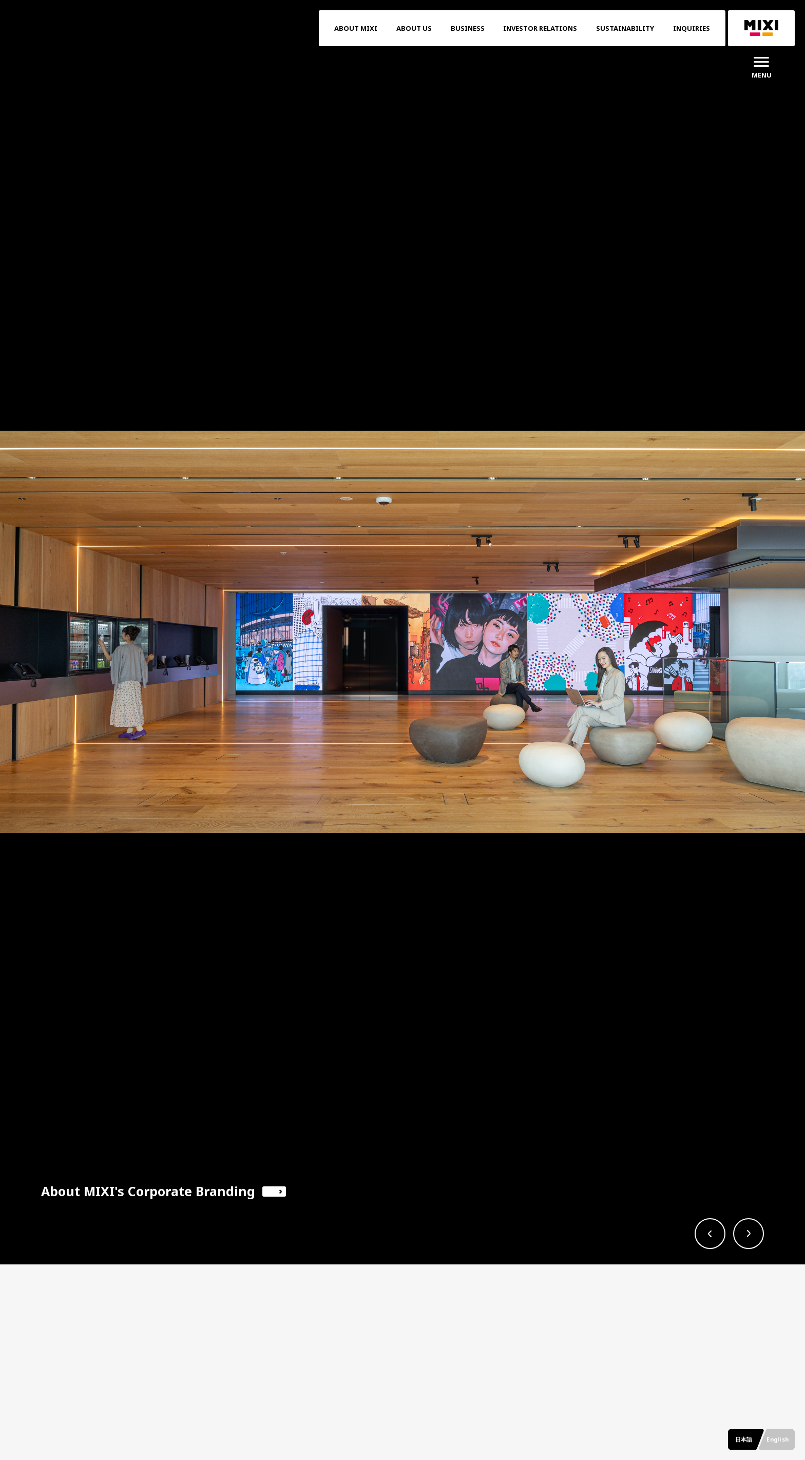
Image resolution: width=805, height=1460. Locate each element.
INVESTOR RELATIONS (540, 28)
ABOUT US (414, 28)
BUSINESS (468, 28)
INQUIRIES (691, 28)
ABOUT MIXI (355, 28)
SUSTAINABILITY (625, 28)
